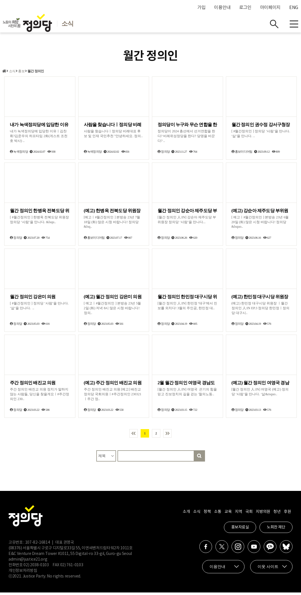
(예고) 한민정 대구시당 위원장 (260, 299)
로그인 (245, 7)
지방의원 (263, 514)
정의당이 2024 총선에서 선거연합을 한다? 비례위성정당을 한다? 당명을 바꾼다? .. (186, 139)
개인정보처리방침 (22, 573)
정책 (207, 514)
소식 (12, 74)
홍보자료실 (240, 530)
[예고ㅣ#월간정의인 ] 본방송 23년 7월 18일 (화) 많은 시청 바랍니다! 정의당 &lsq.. (112, 224)
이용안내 (222, 7)
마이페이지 (270, 7)
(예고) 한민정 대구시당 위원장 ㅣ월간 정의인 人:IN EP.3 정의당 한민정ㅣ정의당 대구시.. (261, 310)
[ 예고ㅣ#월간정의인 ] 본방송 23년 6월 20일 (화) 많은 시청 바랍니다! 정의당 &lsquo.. (260, 224)
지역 (238, 514)
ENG (293, 7)
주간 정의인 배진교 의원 (33, 385)
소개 (186, 514)
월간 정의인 (35, 74)
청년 (276, 514)
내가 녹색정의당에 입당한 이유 (39, 127)
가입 (201, 7)
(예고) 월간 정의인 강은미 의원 (112, 299)
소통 (217, 514)
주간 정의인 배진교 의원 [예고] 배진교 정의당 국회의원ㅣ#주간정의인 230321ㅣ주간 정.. (112, 396)
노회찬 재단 (276, 530)
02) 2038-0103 (36, 567)
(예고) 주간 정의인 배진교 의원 (112, 385)
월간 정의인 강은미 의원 (33, 299)
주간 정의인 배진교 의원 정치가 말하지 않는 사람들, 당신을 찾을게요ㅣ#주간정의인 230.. (39, 396)
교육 (228, 514)
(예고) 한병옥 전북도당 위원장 (112, 213)
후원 (287, 514)
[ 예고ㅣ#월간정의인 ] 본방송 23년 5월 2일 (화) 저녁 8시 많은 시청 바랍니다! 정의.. (112, 310)
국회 (248, 514)
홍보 (21, 74)
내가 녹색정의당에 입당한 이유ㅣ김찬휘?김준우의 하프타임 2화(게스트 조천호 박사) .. (38, 139)
